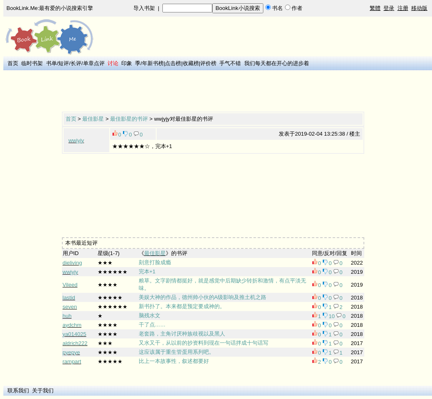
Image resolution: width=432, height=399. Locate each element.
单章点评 (94, 63)
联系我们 (18, 390)
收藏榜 (191, 63)
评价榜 (208, 63)
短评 (63, 63)
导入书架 (144, 8)
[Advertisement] (213, 91)
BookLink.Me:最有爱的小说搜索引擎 (50, 8)
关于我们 (43, 390)
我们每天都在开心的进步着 (276, 63)
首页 (12, 63)
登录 (388, 8)
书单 (51, 63)
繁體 (375, 8)
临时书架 (32, 63)
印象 (126, 63)
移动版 (419, 8)
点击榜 (173, 63)
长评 (76, 63)
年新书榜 (153, 63)
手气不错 (230, 63)
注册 (403, 8)
